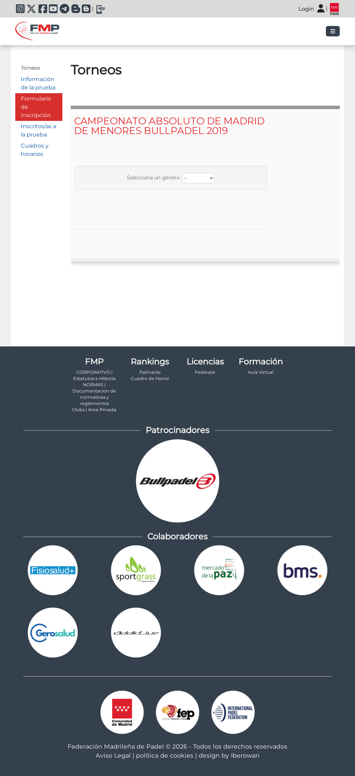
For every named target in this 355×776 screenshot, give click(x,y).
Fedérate (205, 372)
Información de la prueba (38, 83)
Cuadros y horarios (35, 149)
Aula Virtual (261, 372)
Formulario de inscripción (36, 106)
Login (306, 9)
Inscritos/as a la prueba (38, 130)
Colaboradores (177, 536)
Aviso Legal (113, 755)
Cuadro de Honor (150, 378)
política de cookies (164, 755)
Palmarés (150, 372)
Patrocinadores (177, 430)
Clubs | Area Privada (94, 409)
